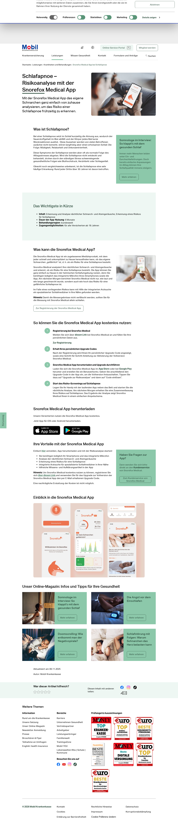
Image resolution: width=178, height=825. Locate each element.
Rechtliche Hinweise (101, 806)
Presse (25, 734)
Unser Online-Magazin (33, 726)
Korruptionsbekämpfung (138, 811)
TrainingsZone (64, 742)
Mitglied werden (147, 47)
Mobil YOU (62, 746)
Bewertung (3, 420)
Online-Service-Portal (117, 48)
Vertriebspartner (65, 726)
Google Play (125, 368)
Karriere (61, 718)
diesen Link (81, 334)
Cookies (61, 811)
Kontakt (61, 806)
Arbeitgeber (63, 730)
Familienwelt (63, 738)
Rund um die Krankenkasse (36, 718)
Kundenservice (141, 467)
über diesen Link (47, 475)
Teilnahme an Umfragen (34, 742)
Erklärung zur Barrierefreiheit (71, 817)
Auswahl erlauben (155, 16)
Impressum (97, 811)
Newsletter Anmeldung (34, 730)
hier (44, 450)
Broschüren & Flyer (32, 738)
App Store (104, 368)
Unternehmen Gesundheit (70, 722)
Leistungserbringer (66, 734)
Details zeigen (149, 38)
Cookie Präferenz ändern (103, 817)
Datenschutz (132, 806)
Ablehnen (155, 25)
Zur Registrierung (62, 342)
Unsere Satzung (30, 722)
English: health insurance (35, 746)
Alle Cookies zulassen (155, 7)
